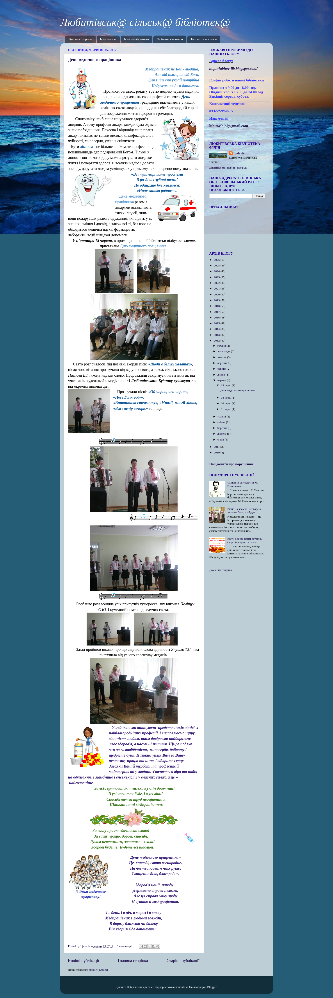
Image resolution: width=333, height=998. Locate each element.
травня (222, 416)
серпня (222, 368)
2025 (217, 265)
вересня (222, 363)
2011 (217, 446)
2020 (217, 294)
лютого (222, 433)
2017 (217, 311)
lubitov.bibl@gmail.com (228, 126)
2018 (217, 305)
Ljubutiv (239, 153)
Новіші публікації (83, 960)
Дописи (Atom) (98, 969)
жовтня (222, 357)
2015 (217, 323)
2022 (217, 282)
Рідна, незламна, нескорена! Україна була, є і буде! (245, 510)
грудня (222, 345)
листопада (224, 351)
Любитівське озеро (170, 39)
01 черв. (226, 409)
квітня (221, 422)
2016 (217, 317)
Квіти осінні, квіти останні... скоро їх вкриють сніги (245, 540)
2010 (217, 452)
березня (222, 428)
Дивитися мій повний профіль (228, 167)
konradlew (181, 987)
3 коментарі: (125, 946)
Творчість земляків (204, 39)
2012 (217, 340)
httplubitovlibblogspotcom (233, 69)
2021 (217, 288)
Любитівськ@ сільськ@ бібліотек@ (145, 22)
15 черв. (226, 385)
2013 (217, 334)
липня (221, 374)
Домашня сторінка (221, 570)
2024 (217, 271)
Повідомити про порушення (231, 464)
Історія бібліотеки (136, 39)
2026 (217, 259)
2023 (217, 277)
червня (222, 380)
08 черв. (226, 397)
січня (221, 439)
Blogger (212, 987)
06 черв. (226, 403)
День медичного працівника (94, 59)
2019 (217, 300)
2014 (217, 329)
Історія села (108, 39)
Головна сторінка (80, 39)
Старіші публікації (183, 960)
